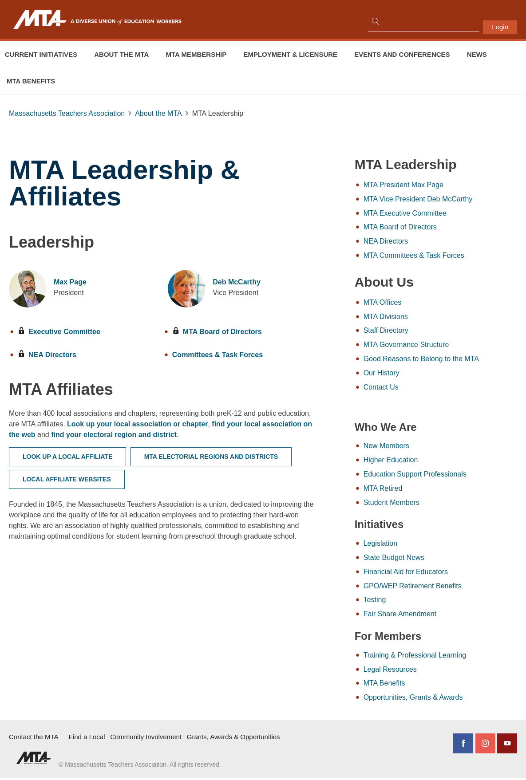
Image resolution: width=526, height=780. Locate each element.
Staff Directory (406, 331)
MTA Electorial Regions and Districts (211, 456)
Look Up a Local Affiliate (67, 456)
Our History (402, 374)
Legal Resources (410, 671)
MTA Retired (403, 489)
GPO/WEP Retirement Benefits (433, 587)
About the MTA (121, 54)
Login (500, 27)
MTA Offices (403, 303)
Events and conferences (402, 54)
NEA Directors (47, 354)
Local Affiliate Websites (67, 479)
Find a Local (87, 739)
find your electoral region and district (166, 434)
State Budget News (414, 559)
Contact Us (401, 388)
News (477, 54)
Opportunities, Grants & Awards (433, 699)
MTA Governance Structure (427, 345)
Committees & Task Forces (211, 354)
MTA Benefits (31, 81)
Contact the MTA (33, 739)
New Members (407, 447)
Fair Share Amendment (420, 616)
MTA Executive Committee (425, 213)
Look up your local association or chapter (172, 424)
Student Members (412, 504)
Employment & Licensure (290, 54)
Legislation (401, 545)
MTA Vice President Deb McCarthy (438, 199)
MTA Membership (196, 54)
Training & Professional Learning (435, 657)
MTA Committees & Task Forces (434, 256)
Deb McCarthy (230, 282)
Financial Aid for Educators (426, 573)
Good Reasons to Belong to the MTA (441, 359)
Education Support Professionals (435, 475)
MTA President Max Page (424, 185)
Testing (395, 602)
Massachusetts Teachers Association (67, 113)
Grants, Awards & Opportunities (233, 739)
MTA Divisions (406, 317)
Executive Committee (59, 331)
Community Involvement (146, 739)
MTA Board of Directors (211, 331)
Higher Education (411, 461)
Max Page (70, 282)
